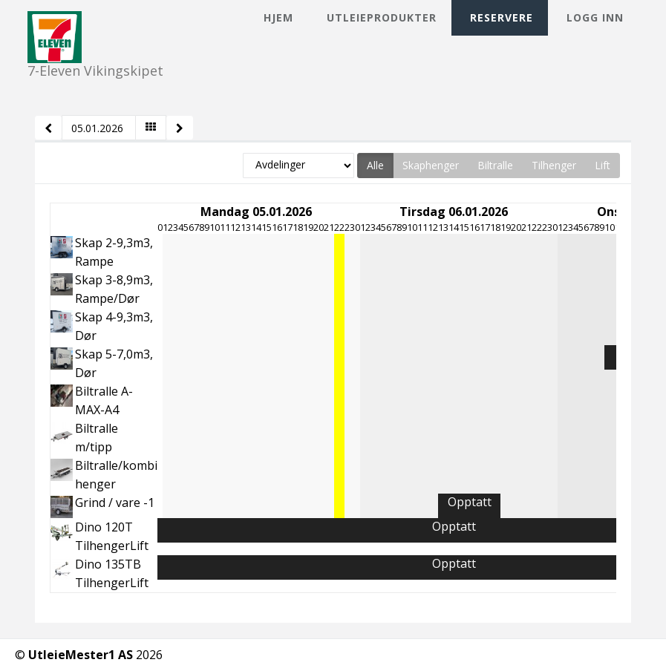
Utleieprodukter (382, 17)
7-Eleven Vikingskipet (95, 24)
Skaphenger (430, 165)
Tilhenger (554, 165)
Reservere (501, 17)
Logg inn (595, 17)
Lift (602, 165)
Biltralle (495, 165)
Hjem (278, 17)
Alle (375, 165)
